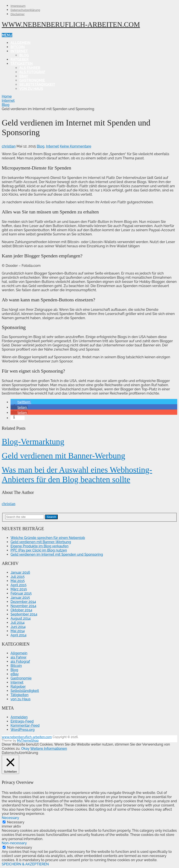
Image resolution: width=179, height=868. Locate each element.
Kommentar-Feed (25, 725)
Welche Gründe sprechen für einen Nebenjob (48, 538)
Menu (7, 35)
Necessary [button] (10, 818)
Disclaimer (18, 14)
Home (7, 96)
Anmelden (19, 717)
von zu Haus (31, 89)
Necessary (15, 822)
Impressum (18, 5)
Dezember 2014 (23, 602)
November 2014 (23, 606)
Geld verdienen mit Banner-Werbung (63, 455)
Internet (19, 51)
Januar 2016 (20, 572)
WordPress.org (23, 730)
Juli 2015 (18, 577)
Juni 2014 (18, 627)
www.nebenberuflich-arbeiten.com (71, 24)
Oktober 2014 (21, 610)
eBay (23, 76)
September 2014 (24, 614)
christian (9, 146)
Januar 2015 (20, 597)
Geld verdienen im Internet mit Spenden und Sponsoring (57, 554)
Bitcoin (18, 47)
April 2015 (19, 585)
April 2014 (19, 635)
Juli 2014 (18, 623)
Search (51, 517)
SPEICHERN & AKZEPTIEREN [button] (25, 864)
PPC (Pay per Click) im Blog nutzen (39, 550)
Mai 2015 (18, 581)
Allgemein (20, 43)
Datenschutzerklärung (25, 10)
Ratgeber (20, 59)
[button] (21, 402)
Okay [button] (25, 748)
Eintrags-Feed (22, 721)
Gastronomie (32, 80)
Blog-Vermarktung (33, 441)
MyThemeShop (28, 740)
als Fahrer (29, 68)
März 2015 (19, 589)
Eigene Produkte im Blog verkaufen (39, 546)
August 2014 (21, 618)
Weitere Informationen (48, 748)
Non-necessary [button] (14, 843)
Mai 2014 (18, 631)
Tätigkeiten (22, 64)
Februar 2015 (21, 593)
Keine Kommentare (75, 146)
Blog (24, 55)
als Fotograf (32, 72)
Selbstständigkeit (37, 84)
